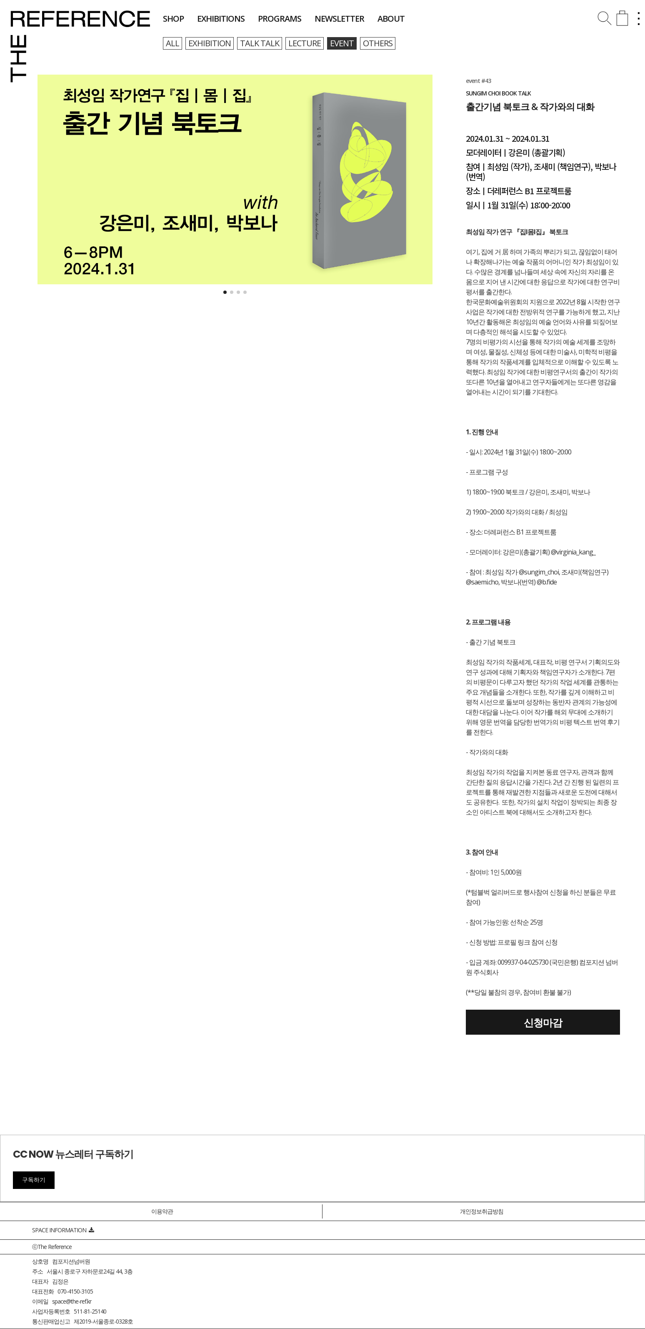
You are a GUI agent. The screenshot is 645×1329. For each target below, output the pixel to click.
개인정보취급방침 (481, 1211)
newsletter (339, 18)
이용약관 (162, 1211)
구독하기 (33, 1179)
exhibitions (221, 18)
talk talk (259, 43)
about (391, 18)
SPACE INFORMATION (63, 1230)
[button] (225, 292)
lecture (304, 43)
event (342, 43)
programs (279, 18)
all (172, 43)
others (377, 43)
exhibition (209, 43)
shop (173, 18)
